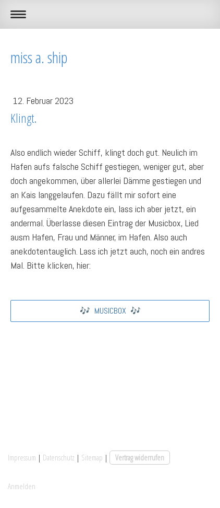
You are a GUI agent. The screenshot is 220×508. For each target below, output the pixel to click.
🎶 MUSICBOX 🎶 (110, 310)
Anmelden (21, 486)
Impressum (22, 457)
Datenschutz (59, 457)
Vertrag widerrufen (139, 457)
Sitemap (92, 457)
